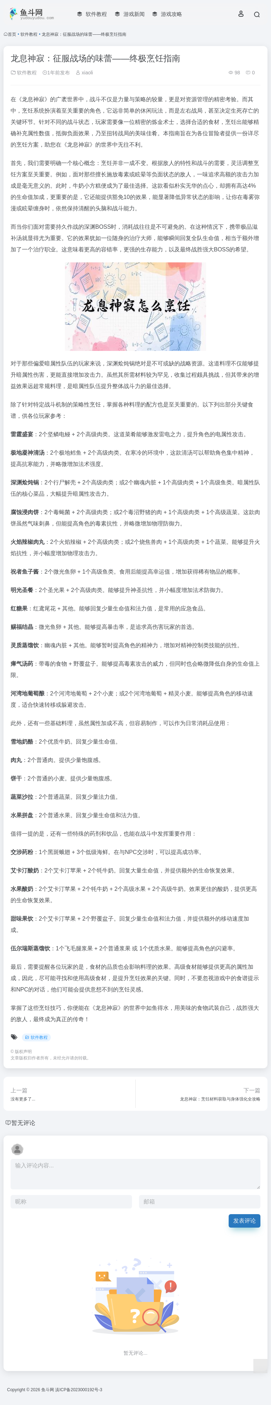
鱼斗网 (47, 1389)
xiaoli (84, 72)
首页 (12, 34)
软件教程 (28, 34)
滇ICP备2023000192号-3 (78, 1389)
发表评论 (244, 1221)
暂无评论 (24, 1122)
